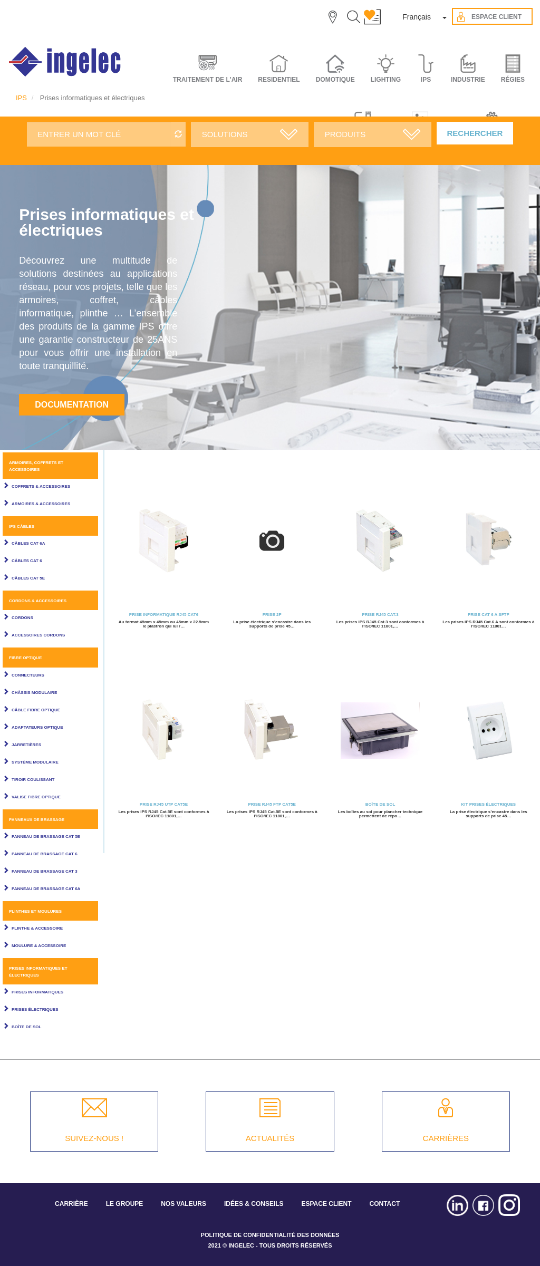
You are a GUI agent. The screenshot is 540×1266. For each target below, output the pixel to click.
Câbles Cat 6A (28, 543)
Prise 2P (272, 614)
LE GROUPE (124, 1203)
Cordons (22, 617)
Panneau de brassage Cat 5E (46, 836)
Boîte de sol (26, 1027)
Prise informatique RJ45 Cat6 (163, 614)
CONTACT (384, 1203)
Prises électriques (35, 1009)
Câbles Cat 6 (27, 560)
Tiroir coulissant (33, 779)
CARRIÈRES (446, 1138)
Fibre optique (25, 657)
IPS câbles (21, 526)
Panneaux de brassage (36, 819)
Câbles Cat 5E (28, 578)
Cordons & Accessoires (37, 600)
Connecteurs (28, 675)
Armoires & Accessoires (41, 503)
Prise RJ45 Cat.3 (380, 614)
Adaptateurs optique (37, 727)
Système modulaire (35, 762)
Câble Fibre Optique (36, 710)
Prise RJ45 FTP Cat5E (272, 804)
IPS (21, 98)
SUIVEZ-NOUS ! (94, 1138)
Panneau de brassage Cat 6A (46, 888)
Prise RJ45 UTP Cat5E (164, 804)
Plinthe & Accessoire (37, 928)
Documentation (72, 404)
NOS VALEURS (183, 1203)
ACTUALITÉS (270, 1138)
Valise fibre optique (36, 797)
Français (416, 17)
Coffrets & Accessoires (41, 486)
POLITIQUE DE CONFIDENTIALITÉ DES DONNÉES (270, 1235)
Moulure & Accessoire (39, 945)
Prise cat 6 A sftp (488, 614)
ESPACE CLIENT (326, 1203)
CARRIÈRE (71, 1203)
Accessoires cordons (38, 635)
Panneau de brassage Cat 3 (45, 871)
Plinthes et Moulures (35, 911)
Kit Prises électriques (488, 804)
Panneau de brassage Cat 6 (45, 854)
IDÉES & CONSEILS (254, 1203)
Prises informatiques (37, 992)
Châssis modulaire (34, 692)
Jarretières (26, 744)
